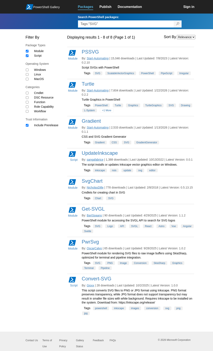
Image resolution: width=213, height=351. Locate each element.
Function (39, 102)
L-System (89, 110)
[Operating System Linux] (27, 74)
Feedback (98, 340)
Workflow (40, 111)
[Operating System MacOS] (27, 79)
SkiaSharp (159, 263)
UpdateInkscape (100, 153)
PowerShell (147, 73)
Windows (40, 69)
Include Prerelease (46, 125)
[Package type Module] (27, 51)
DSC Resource (43, 97)
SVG (97, 73)
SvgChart (92, 181)
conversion (152, 308)
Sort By (170, 37)
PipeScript (166, 73)
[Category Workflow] (27, 111)
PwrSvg (90, 242)
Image (123, 263)
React (148, 226)
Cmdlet (38, 93)
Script (38, 55)
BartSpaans (94, 215)
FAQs (113, 340)
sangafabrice (95, 159)
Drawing (185, 105)
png (178, 308)
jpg (86, 313)
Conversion (140, 263)
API (122, 226)
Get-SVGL (93, 209)
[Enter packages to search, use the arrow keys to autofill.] (126, 24)
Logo (110, 226)
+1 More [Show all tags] (106, 110)
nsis (114, 170)
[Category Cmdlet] (27, 93)
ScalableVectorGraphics (120, 73)
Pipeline (105, 268)
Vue (174, 226)
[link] (88, 6)
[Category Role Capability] (27, 106)
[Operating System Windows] (27, 70)
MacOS (39, 79)
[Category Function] (27, 102)
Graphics (133, 105)
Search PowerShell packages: (98, 17)
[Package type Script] (27, 55)
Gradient (91, 121)
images (135, 308)
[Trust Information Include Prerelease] (27, 125)
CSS (114, 142)
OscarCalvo (94, 248)
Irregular (184, 73)
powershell (101, 308)
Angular (187, 226)
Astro (161, 226)
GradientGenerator (146, 142)
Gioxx (90, 285)
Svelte (87, 231)
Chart (98, 198)
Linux (37, 74)
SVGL (134, 226)
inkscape (100, 170)
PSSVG (90, 52)
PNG (110, 263)
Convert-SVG (96, 278)
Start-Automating (98, 58)
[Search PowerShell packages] (178, 24)
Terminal (89, 268)
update (127, 170)
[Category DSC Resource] (27, 97)
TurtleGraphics (153, 105)
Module (39, 51)
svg (140, 170)
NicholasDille (95, 187)
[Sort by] (186, 37)
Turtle (88, 84)
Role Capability (44, 106)
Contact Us (32, 340)
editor (152, 170)
